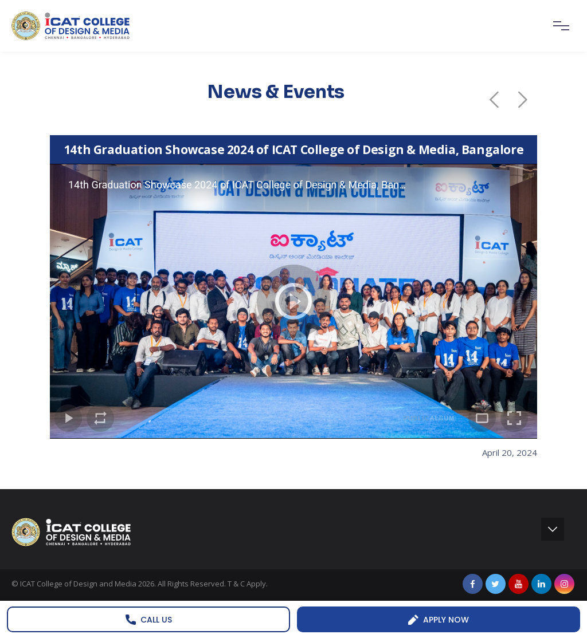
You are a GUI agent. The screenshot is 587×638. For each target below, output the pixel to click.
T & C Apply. (248, 583)
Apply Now (438, 619)
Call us (149, 619)
